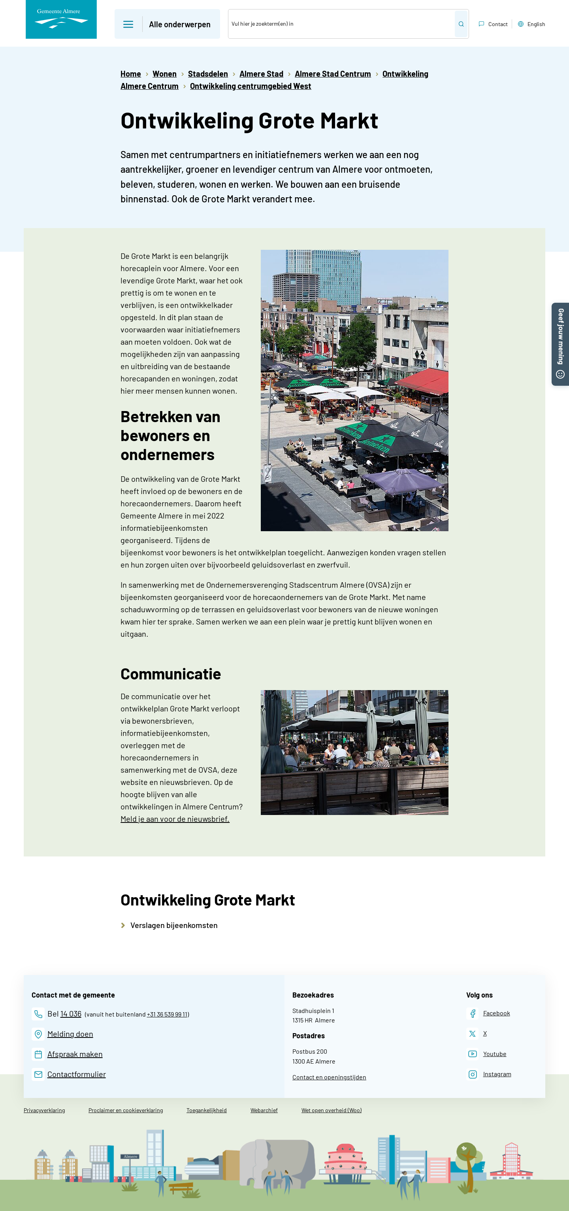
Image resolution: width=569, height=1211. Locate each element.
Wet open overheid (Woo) (331, 1110)
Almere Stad (261, 73)
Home (131, 73)
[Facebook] (488, 1013)
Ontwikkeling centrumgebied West (250, 86)
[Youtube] (486, 1054)
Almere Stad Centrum (333, 73)
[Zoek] (342, 24)
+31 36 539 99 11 (167, 1014)
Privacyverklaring (44, 1110)
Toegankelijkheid (207, 1110)
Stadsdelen (208, 73)
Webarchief (264, 1110)
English (530, 24)
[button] (560, 307)
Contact (492, 24)
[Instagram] (488, 1074)
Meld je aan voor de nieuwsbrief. (175, 818)
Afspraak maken (75, 1053)
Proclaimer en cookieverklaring (126, 1110)
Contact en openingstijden (329, 1077)
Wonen (165, 73)
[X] (476, 1034)
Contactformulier (76, 1074)
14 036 (70, 1013)
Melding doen (70, 1033)
